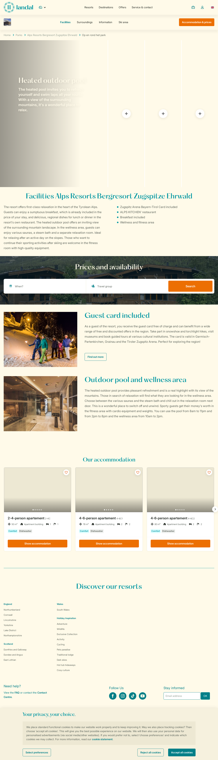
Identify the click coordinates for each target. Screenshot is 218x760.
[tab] (54, 113)
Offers (122, 7)
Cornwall (8, 615)
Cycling (61, 644)
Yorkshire (8, 625)
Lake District (10, 630)
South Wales (63, 609)
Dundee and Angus (13, 654)
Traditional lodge (65, 654)
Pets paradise (63, 649)
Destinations (106, 7)
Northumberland (12, 609)
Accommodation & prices (196, 22)
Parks (19, 35)
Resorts (88, 7)
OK (205, 695)
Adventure (62, 624)
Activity (60, 639)
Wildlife (61, 629)
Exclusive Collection (67, 634)
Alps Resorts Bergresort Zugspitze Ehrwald (52, 35)
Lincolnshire (10, 620)
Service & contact (142, 7)
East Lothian (10, 659)
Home (7, 35)
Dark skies (62, 659)
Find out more (96, 356)
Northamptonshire (13, 635)
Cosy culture (63, 670)
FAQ (17, 692)
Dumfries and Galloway (15, 649)
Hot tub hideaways (66, 665)
